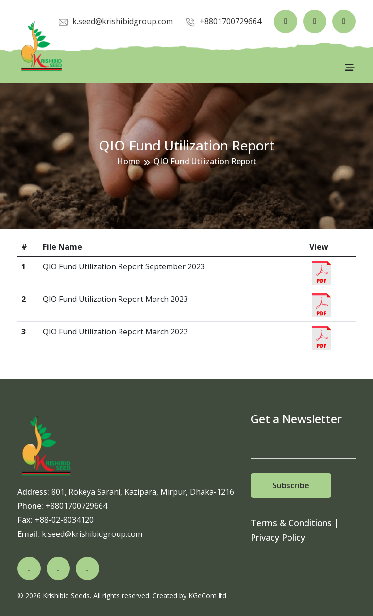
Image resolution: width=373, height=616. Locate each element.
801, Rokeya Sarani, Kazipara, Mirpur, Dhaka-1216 (142, 491)
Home (128, 161)
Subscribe (290, 485)
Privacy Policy (278, 537)
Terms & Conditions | (295, 523)
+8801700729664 (76, 505)
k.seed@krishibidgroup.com (92, 534)
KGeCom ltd (207, 595)
